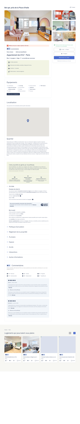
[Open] (25, 2)
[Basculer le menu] (68, 2)
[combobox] (19, 2)
